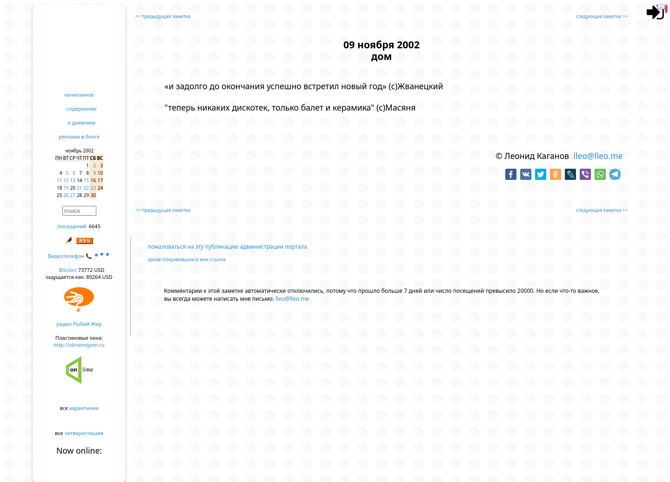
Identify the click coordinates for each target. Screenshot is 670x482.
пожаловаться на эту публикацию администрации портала (227, 247)
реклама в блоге (79, 136)
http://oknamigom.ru (79, 344)
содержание (82, 108)
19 (65, 188)
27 (72, 195)
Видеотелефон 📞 (79, 255)
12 (65, 180)
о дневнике (81, 122)
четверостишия (84, 432)
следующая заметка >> (602, 16)
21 (79, 188)
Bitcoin (67, 269)
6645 (94, 226)
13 (72, 180)
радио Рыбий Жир (78, 323)
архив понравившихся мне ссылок (187, 259)
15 (86, 180)
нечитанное (79, 94)
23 (93, 188)
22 (86, 188)
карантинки (84, 407)
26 (65, 195)
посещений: (72, 226)
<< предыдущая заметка (162, 16)
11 (59, 180)
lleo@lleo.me (598, 155)
